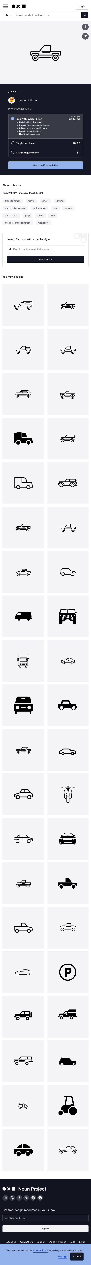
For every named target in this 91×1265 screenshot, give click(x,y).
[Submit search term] (84, 15)
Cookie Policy (40, 1250)
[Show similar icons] (85, 36)
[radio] (45, 126)
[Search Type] (8, 15)
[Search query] (45, 249)
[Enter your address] (45, 1218)
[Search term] (47, 15)
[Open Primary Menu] (5, 6)
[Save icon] (85, 27)
